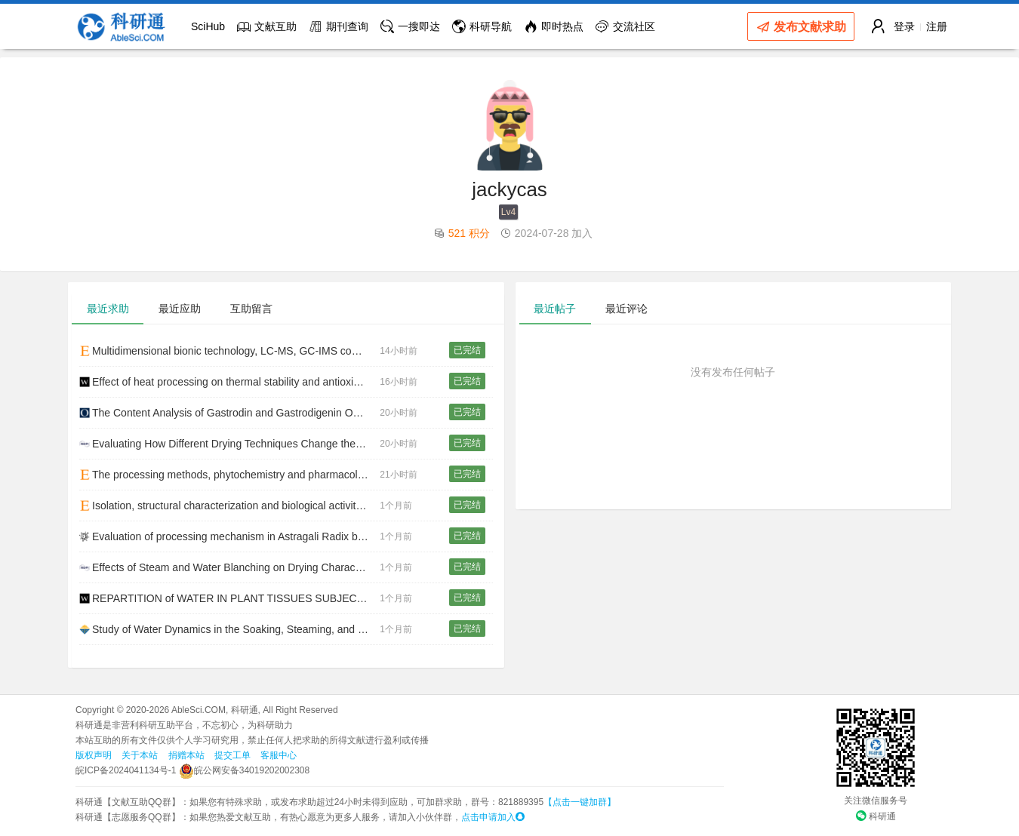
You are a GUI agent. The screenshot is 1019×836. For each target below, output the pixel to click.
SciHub (208, 26)
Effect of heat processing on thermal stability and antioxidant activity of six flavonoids (229, 382)
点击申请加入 (493, 817)
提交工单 (232, 755)
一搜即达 (410, 26)
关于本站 (140, 755)
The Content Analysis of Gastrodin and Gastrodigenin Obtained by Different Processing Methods (229, 413)
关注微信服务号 (875, 800)
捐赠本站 (186, 755)
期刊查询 (338, 26)
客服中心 (278, 755)
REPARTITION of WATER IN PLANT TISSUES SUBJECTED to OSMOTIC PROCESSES (229, 598)
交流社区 (625, 26)
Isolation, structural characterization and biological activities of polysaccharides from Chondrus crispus (229, 505)
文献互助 (267, 26)
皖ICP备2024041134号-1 (125, 770)
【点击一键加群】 (579, 802)
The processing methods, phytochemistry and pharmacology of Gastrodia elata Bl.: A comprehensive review (229, 475)
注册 (936, 26)
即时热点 (553, 26)
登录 (904, 26)
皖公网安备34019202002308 (244, 770)
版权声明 (93, 755)
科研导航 (482, 26)
